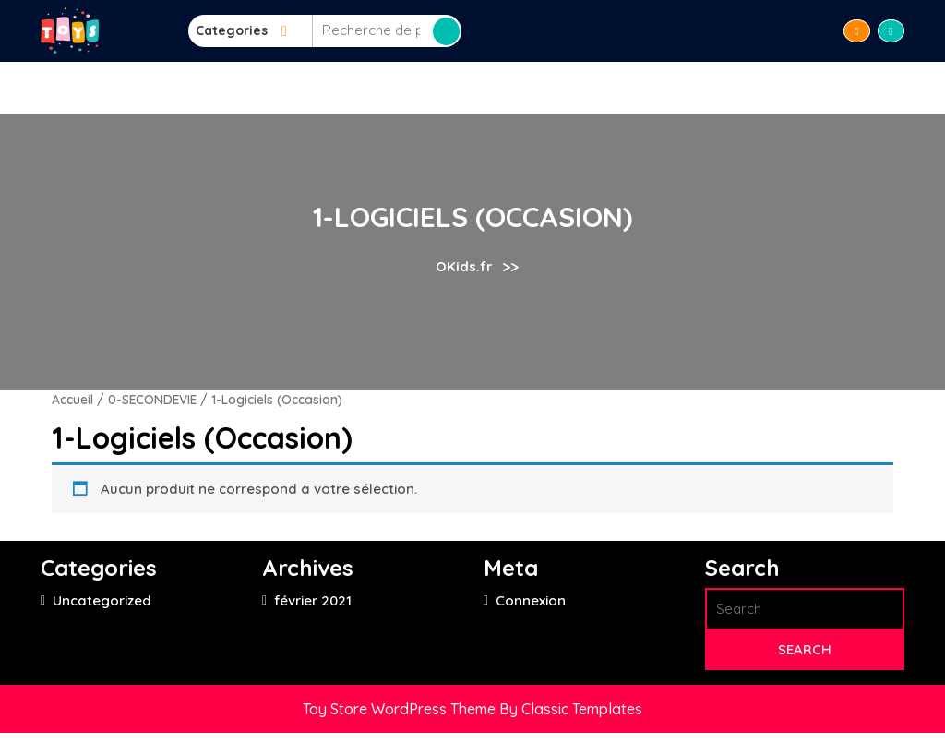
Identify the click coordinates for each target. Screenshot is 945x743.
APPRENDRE (426, 87)
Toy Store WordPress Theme (401, 709)
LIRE (353, 87)
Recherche (446, 31)
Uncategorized (102, 600)
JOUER (506, 87)
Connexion (531, 600)
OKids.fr (464, 266)
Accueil (293, 87)
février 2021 (313, 600)
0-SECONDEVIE (152, 399)
